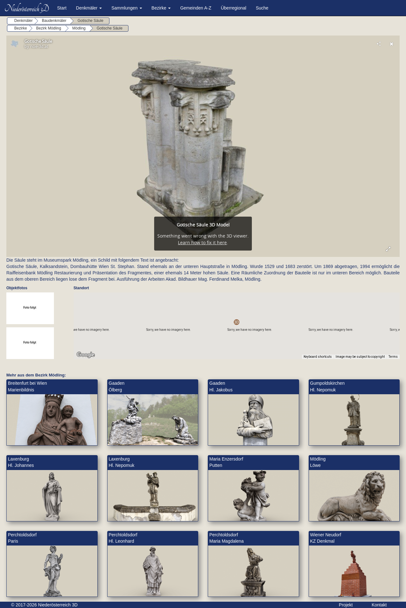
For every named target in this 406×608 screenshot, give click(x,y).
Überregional (233, 7)
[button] (236, 322)
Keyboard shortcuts (318, 356)
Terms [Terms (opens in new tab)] (393, 356)
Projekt (346, 604)
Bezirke (161, 7)
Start (62, 7)
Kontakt (379, 604)
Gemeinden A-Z (195, 7)
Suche (262, 7)
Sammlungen (126, 7)
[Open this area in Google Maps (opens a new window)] (85, 355)
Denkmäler (89, 7)
